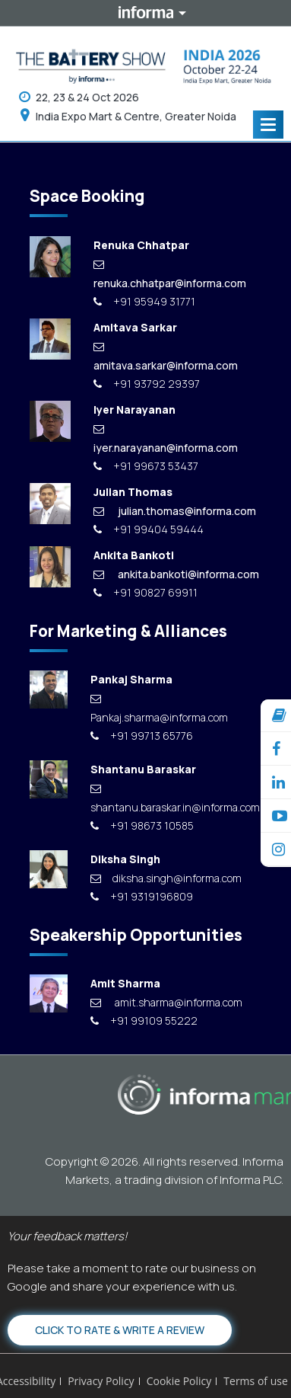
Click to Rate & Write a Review (119, 1330)
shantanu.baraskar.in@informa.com (170, 798)
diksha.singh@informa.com (166, 878)
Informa (146, 13)
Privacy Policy (101, 1381)
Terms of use (255, 1381)
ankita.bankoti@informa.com (176, 574)
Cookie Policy (179, 1381)
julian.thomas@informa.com (174, 511)
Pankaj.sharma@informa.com (159, 709)
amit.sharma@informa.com (166, 1002)
